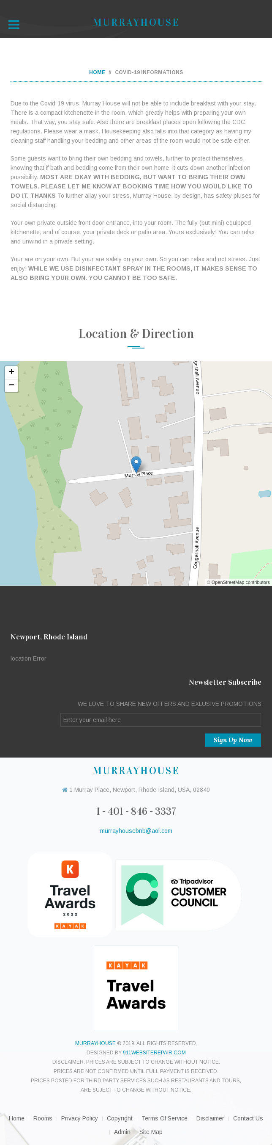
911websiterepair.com (154, 1053)
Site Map (151, 1131)
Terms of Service (164, 1118)
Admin (122, 1131)
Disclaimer (210, 1118)
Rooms (42, 1118)
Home (97, 72)
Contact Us (248, 1118)
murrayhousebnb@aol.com (136, 830)
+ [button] (11, 372)
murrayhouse (95, 1043)
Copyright (120, 1118)
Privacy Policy (79, 1118)
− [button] (11, 385)
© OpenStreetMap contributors (238, 582)
